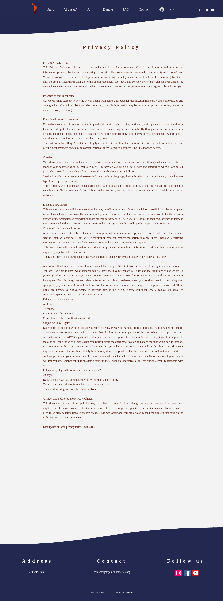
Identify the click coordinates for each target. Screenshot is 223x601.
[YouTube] (213, 10)
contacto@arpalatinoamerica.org (112, 571)
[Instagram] (206, 10)
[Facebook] (200, 10)
